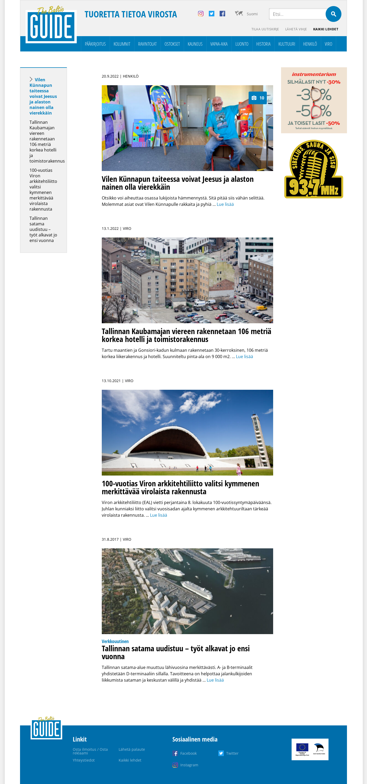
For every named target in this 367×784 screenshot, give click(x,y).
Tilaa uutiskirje (265, 29)
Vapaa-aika (219, 44)
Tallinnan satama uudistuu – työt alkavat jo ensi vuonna (43, 229)
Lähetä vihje (296, 29)
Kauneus (195, 44)
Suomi (252, 13)
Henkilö (310, 44)
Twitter (232, 753)
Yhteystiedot (84, 760)
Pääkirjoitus (95, 44)
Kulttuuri (286, 44)
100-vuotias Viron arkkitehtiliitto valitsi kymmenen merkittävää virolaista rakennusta (43, 189)
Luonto (241, 44)
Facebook (188, 753)
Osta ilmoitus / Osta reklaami (90, 751)
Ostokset (172, 44)
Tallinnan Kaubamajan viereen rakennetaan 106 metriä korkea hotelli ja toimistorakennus (47, 141)
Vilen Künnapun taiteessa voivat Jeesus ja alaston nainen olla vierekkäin (43, 96)
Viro (328, 44)
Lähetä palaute (132, 749)
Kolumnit (122, 44)
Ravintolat (147, 44)
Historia (263, 44)
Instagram (189, 764)
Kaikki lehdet (326, 29)
